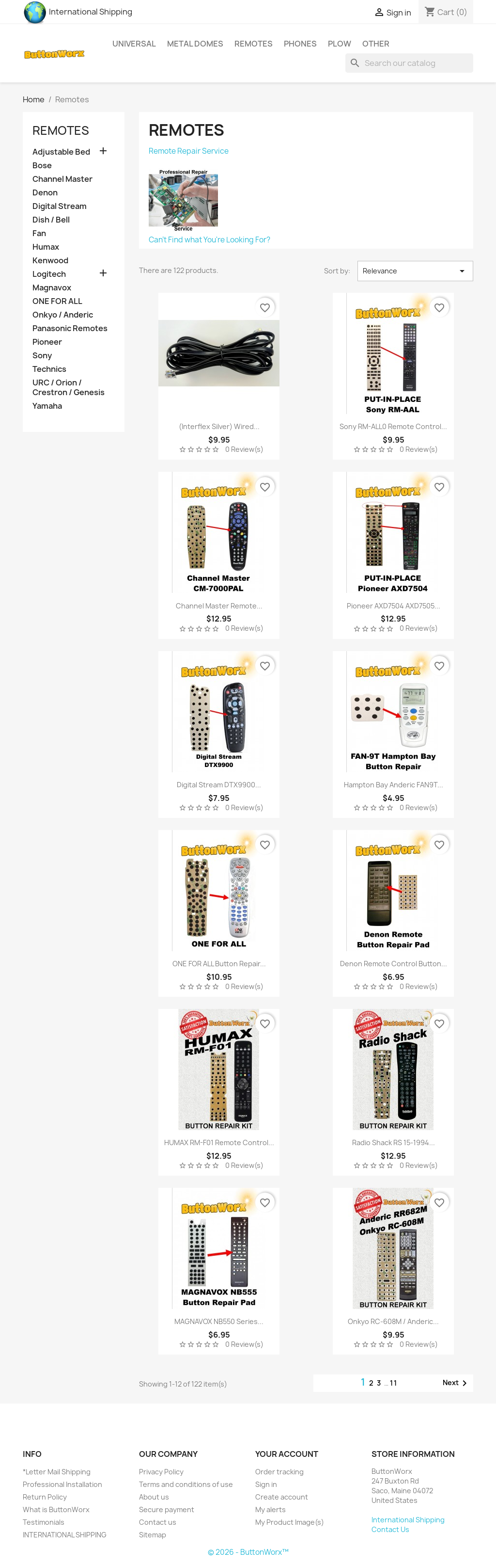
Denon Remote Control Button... (393, 963)
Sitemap (152, 1534)
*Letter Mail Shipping (57, 1471)
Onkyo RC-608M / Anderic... (393, 1321)
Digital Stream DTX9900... (219, 784)
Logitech (49, 274)
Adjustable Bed (61, 152)
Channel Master (62, 179)
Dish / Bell (51, 220)
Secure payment (166, 1509)
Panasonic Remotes (70, 328)
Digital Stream (59, 206)
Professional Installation (62, 1484)
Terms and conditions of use (186, 1484)
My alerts (270, 1509)
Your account (286, 1454)
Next (456, 1383)
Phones (300, 43)
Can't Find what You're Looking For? (209, 240)
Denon (45, 193)
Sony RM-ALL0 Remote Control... (393, 426)
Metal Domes (195, 43)
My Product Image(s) (289, 1522)
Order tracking (279, 1471)
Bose (42, 165)
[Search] (409, 63)
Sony (42, 356)
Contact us (157, 1522)
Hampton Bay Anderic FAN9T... (393, 784)
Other (375, 43)
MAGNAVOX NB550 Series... (219, 1321)
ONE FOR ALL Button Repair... (219, 963)
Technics (49, 369)
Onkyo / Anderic (62, 315)
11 (394, 1383)
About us (154, 1496)
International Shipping (77, 11)
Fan (39, 233)
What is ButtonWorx (56, 1509)
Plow (339, 43)
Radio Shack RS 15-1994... (393, 1142)
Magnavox (51, 288)
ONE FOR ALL (57, 301)
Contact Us (390, 1529)
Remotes (253, 43)
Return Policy (45, 1496)
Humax (45, 247)
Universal (134, 43)
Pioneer (47, 342)
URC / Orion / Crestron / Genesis (68, 388)
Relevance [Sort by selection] (415, 271)
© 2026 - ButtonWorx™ (248, 1552)
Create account (281, 1496)
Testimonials (43, 1522)
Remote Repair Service (189, 151)
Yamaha (47, 406)
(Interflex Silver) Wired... (219, 426)
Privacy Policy (161, 1471)
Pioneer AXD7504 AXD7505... (393, 605)
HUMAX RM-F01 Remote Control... (219, 1142)
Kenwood (50, 261)
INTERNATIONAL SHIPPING (65, 1534)
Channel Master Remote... (219, 605)
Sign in (266, 1484)
